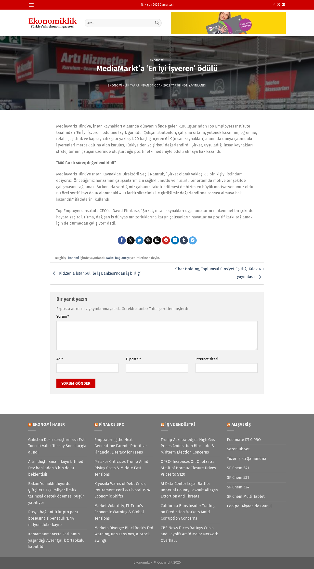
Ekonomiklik (118, 85)
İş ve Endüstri (180, 424)
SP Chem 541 (238, 468)
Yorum (62, 316)
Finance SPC (111, 424)
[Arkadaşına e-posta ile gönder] (157, 240)
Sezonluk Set (238, 449)
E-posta (133, 359)
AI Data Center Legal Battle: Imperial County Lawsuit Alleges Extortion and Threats (189, 489)
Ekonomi (157, 60)
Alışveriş (241, 424)
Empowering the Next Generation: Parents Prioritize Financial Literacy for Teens (120, 446)
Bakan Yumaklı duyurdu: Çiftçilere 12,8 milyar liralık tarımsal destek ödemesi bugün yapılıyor (56, 493)
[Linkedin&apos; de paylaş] (175, 240)
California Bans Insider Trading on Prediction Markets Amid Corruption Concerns (188, 512)
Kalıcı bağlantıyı (118, 258)
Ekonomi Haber (49, 424)
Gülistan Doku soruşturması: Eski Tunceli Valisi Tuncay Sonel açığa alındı (57, 446)
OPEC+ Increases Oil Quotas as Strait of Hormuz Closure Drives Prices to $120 (188, 467)
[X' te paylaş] (131, 240)
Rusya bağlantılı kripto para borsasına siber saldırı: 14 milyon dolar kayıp (53, 518)
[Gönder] (157, 23)
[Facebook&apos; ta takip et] (274, 4)
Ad (59, 359)
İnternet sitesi (207, 359)
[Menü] (31, 5)
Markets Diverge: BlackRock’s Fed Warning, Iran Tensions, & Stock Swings (123, 534)
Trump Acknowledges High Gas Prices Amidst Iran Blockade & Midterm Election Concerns (188, 446)
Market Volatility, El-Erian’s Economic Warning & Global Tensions (119, 512)
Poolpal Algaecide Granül (249, 506)
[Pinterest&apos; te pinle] (166, 240)
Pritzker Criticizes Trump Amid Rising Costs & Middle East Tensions (121, 467)
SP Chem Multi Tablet (246, 496)
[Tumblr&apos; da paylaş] (184, 240)
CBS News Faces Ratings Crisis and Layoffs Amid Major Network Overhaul (189, 534)
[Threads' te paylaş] (148, 240)
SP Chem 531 (238, 477)
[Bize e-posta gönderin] (283, 4)
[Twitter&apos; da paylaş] (139, 240)
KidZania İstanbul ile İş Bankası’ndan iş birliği (95, 273)
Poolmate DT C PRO (244, 439)
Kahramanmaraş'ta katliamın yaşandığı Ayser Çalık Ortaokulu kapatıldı (56, 540)
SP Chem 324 (238, 487)
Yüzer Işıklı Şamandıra (246, 458)
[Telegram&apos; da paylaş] (193, 240)
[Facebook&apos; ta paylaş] (122, 240)
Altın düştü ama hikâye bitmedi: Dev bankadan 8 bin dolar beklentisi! (57, 467)
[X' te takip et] (278, 4)
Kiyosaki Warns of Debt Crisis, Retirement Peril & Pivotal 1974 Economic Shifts (122, 489)
